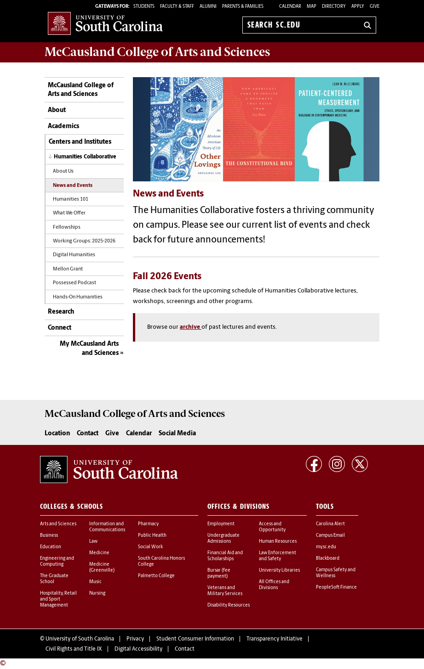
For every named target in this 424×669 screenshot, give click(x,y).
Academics (63, 126)
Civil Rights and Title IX (74, 649)
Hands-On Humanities (78, 297)
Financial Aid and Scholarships (225, 556)
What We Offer (69, 213)
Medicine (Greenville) (102, 567)
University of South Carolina (80, 639)
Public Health (152, 535)
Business (49, 535)
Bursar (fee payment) (218, 573)
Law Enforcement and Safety (277, 556)
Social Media (177, 433)
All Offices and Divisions (274, 584)
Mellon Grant (68, 269)
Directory (334, 6)
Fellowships (66, 227)
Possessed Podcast (74, 283)
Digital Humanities (74, 255)
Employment (221, 524)
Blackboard (327, 558)
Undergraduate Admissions (223, 538)
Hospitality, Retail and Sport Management (58, 599)
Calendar (290, 6)
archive (190, 327)
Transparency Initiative (274, 639)
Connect (59, 328)
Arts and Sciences (58, 524)
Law (93, 541)
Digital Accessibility (138, 649)
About (57, 110)
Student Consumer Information (195, 639)
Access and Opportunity (272, 527)
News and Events (72, 185)
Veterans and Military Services (224, 590)
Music (95, 582)
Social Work (150, 547)
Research (61, 312)
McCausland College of (157, 52)
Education (50, 547)
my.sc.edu (326, 547)
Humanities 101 (70, 199)
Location (57, 433)
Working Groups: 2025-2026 (84, 241)
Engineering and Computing (57, 561)
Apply (357, 6)
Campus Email (330, 535)
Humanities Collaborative (85, 157)
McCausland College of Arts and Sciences (81, 90)
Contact (87, 433)
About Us (63, 171)
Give (374, 6)
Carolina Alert (330, 524)
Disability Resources (228, 605)
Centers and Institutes (80, 142)
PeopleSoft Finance (336, 587)
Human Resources (278, 541)
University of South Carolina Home (105, 23)
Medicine (99, 553)
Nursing (97, 593)
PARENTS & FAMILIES (243, 6)
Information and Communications (107, 527)
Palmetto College (156, 576)
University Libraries (279, 570)
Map (311, 6)
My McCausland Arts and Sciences (89, 349)
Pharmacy (148, 524)
